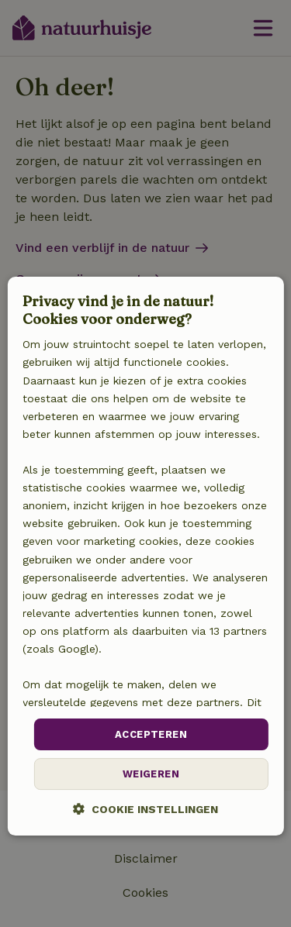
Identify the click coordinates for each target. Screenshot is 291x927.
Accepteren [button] (151, 734)
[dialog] (145, 556)
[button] (145, 808)
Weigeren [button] (151, 774)
